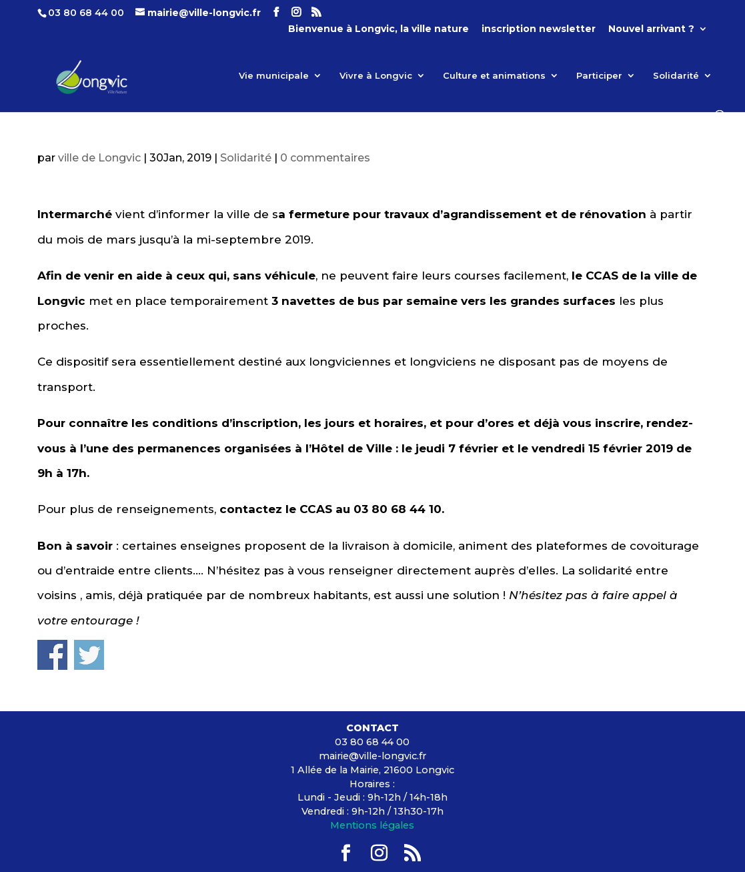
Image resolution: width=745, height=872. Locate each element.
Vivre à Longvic (375, 76)
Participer (599, 76)
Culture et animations (494, 76)
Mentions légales (372, 825)
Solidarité (676, 76)
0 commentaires (325, 157)
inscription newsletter (539, 29)
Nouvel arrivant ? (651, 29)
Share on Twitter (89, 655)
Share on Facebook (52, 655)
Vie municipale (274, 76)
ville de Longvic (99, 157)
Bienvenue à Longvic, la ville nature (378, 29)
